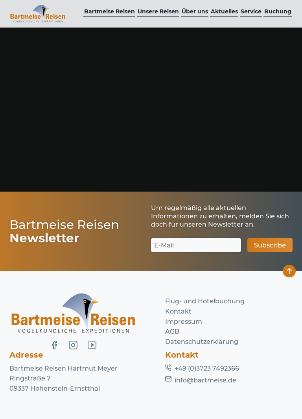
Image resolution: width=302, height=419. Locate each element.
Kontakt (178, 311)
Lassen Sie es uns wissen (192, 137)
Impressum (183, 321)
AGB (172, 331)
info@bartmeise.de (205, 380)
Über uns (195, 11)
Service (251, 11)
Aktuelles (224, 11)
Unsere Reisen (158, 11)
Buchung (277, 11)
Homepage (58, 157)
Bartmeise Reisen (109, 11)
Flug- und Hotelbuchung (205, 301)
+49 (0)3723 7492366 (207, 368)
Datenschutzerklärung (201, 341)
